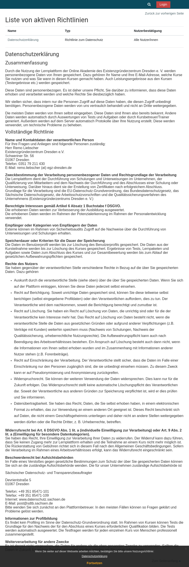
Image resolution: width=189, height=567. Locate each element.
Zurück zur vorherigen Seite (164, 13)
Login (163, 4)
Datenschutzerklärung (23, 40)
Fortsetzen (94, 563)
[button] (149, 4)
